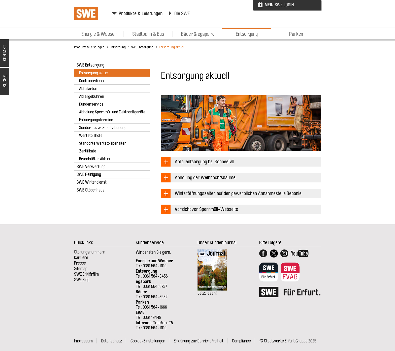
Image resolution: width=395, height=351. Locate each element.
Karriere (81, 257)
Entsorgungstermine (96, 119)
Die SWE (182, 13)
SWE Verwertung (91, 166)
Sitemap (80, 268)
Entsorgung (247, 34)
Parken (296, 34)
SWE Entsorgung (142, 47)
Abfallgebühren (91, 96)
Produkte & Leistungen (140, 13)
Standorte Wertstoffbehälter (102, 143)
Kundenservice (91, 104)
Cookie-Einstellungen (147, 340)
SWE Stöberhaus (91, 190)
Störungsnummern (89, 251)
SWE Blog (81, 279)
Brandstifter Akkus (94, 158)
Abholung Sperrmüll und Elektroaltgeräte (112, 112)
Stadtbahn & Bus (148, 34)
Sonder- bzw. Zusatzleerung (102, 127)
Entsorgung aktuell (171, 47)
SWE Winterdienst (92, 182)
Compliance (241, 340)
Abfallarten (88, 88)
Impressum (83, 340)
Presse (80, 263)
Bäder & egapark (197, 34)
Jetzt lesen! (207, 293)
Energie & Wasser (98, 34)
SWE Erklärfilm (86, 274)
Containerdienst (92, 80)
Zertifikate (87, 151)
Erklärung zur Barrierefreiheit (198, 340)
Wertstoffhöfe (91, 135)
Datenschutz (111, 340)
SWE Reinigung (89, 174)
